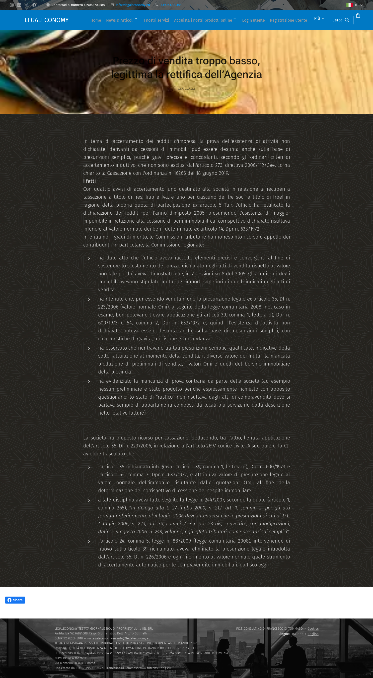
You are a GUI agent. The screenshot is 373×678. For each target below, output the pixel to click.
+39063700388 (170, 4)
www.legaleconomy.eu (100, 638)
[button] (321, 20)
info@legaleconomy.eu (133, 4)
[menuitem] (104, 20)
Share (15, 600)
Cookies (313, 628)
